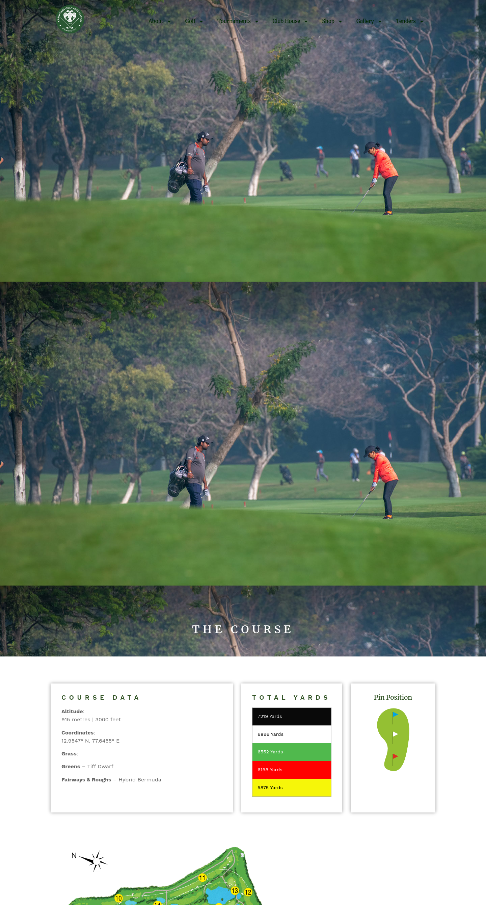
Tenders (410, 21)
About (160, 21)
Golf (194, 21)
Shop (332, 21)
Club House (290, 21)
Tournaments (238, 21)
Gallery (369, 21)
